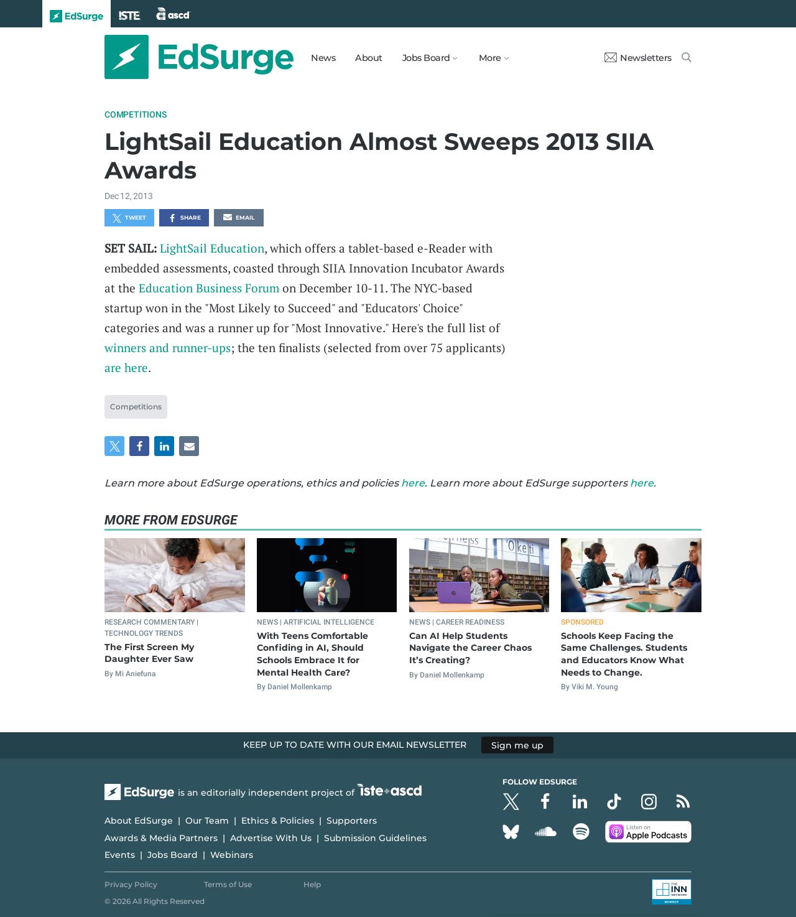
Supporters (351, 820)
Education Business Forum (209, 288)
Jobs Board (172, 854)
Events (119, 854)
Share (184, 218)
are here (126, 367)
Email (238, 218)
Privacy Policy (130, 884)
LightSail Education (212, 248)
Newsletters (638, 57)
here (413, 483)
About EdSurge (138, 820)
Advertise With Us (271, 838)
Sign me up (517, 744)
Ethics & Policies (277, 820)
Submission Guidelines (375, 838)
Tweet (129, 218)
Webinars (231, 854)
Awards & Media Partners (161, 838)
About (368, 57)
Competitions (135, 114)
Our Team (207, 820)
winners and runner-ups (167, 347)
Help (312, 884)
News (323, 57)
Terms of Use (228, 884)
